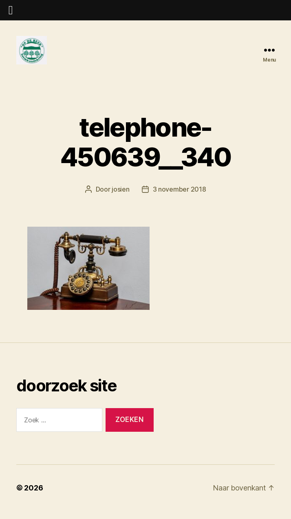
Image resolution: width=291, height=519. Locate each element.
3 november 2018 (179, 197)
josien (120, 197)
